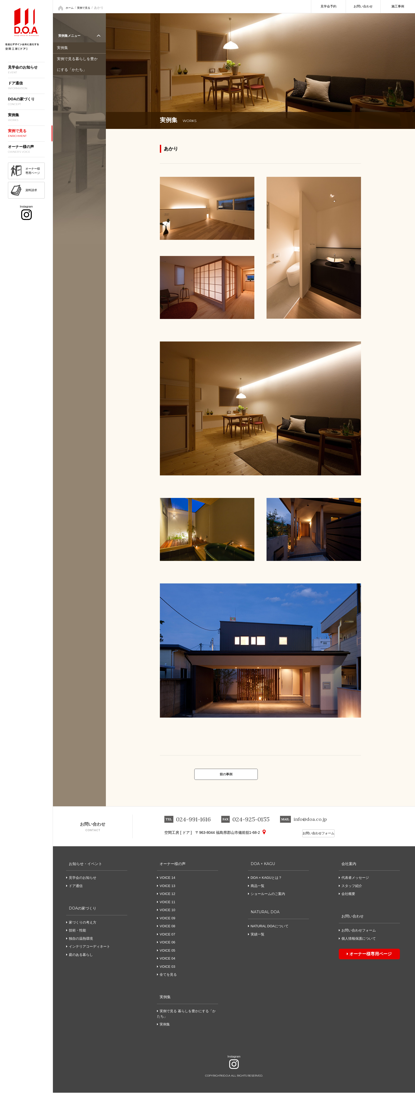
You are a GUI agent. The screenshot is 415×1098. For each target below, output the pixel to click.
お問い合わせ (363, 6)
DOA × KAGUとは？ (265, 883)
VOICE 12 (167, 899)
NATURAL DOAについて (268, 931)
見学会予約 (328, 6)
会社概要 (347, 899)
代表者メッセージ (354, 883)
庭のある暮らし (79, 960)
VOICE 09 (167, 923)
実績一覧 (256, 940)
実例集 (63, 49)
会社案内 (347, 868)
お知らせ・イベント (85, 868)
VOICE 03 (167, 972)
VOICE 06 (167, 948)
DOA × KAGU (262, 868)
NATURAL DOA (264, 917)
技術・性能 (76, 936)
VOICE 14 (167, 883)
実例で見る (86, 6)
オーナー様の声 (172, 868)
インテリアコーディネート (88, 952)
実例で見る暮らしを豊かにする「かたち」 (79, 64)
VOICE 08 (167, 931)
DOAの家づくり (82, 913)
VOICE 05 (167, 956)
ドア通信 (74, 891)
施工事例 (397, 6)
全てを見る (168, 980)
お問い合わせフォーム (315, 838)
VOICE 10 (167, 915)
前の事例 (226, 777)
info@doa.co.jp (313, 825)
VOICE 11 (167, 907)
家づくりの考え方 (81, 928)
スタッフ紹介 (350, 891)
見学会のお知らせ (81, 883)
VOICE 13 (167, 891)
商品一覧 (256, 891)
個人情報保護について (357, 944)
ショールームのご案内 (266, 899)
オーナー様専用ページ (359, 958)
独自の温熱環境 (79, 944)
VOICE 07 (167, 940)
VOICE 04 (167, 964)
